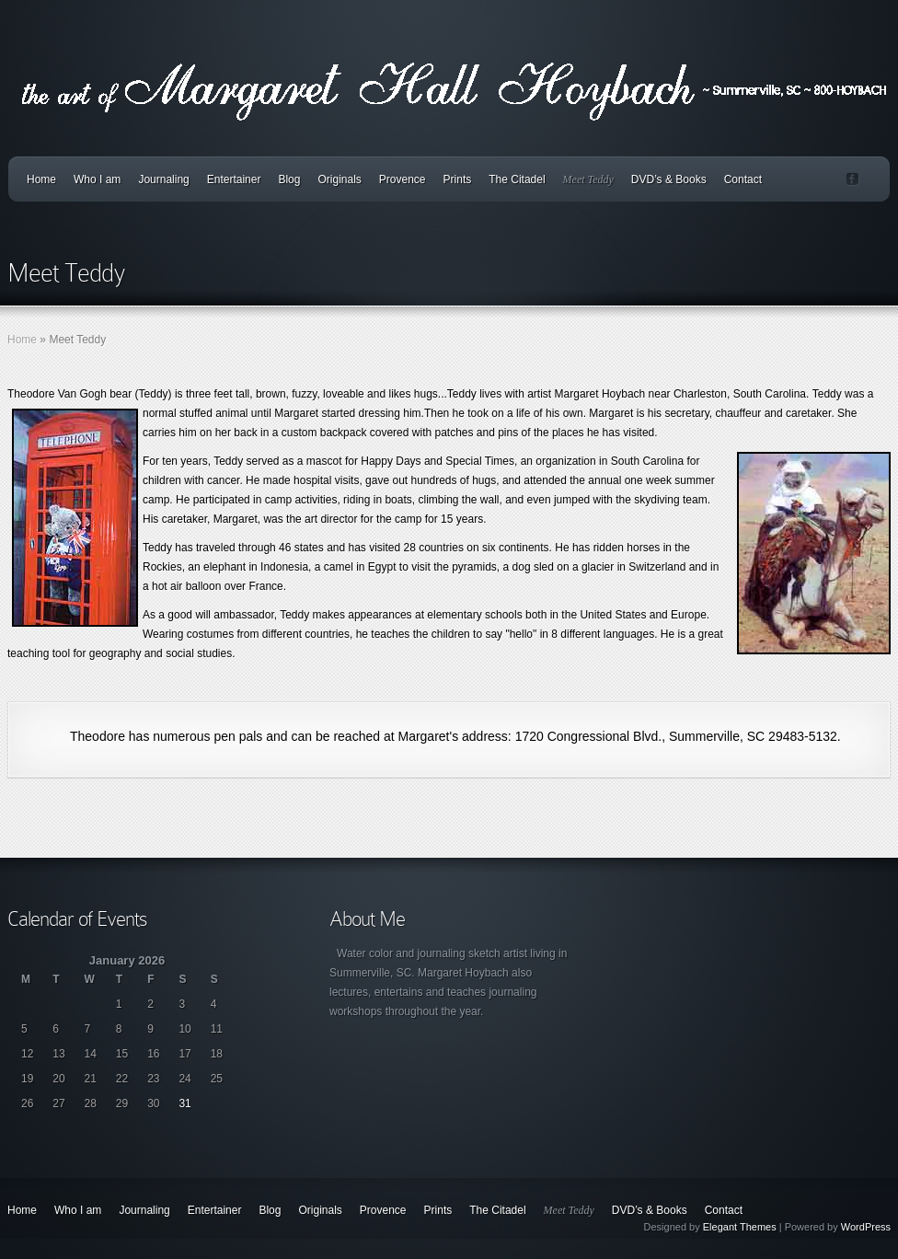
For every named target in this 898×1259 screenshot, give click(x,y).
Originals (339, 179)
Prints (457, 179)
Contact (743, 179)
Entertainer (234, 179)
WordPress (866, 1226)
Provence (402, 179)
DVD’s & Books (669, 179)
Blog (289, 179)
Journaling (163, 179)
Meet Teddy (588, 179)
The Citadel (517, 179)
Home (41, 179)
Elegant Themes (740, 1226)
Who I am (97, 179)
